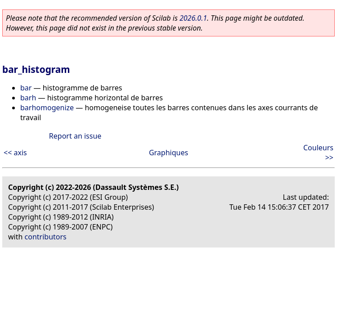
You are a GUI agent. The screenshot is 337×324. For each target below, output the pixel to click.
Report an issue (75, 136)
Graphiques (168, 153)
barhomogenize (47, 107)
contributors (46, 237)
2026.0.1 (193, 18)
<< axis (15, 153)
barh (28, 98)
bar (25, 88)
